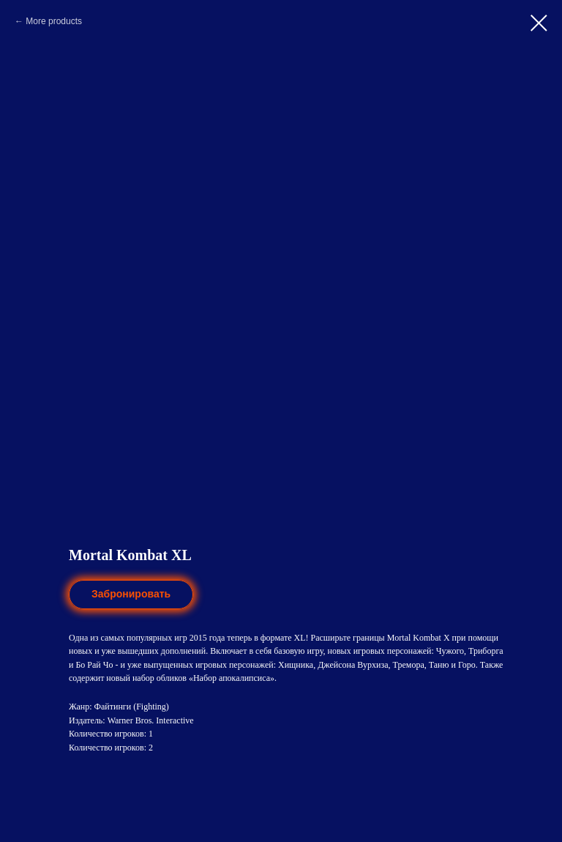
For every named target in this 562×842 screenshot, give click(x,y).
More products (54, 21)
